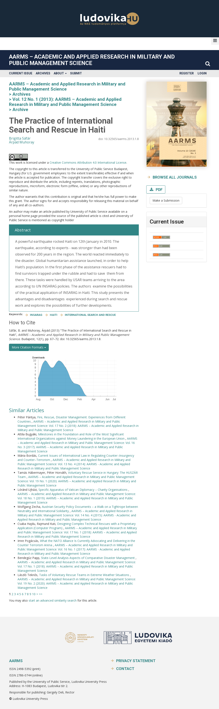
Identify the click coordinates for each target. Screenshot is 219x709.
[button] (215, 40)
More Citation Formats (29, 347)
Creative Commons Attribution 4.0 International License (88, 162)
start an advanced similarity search (53, 600)
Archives (43, 73)
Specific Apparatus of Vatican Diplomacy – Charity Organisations (83, 490)
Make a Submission (165, 200)
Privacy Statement (135, 660)
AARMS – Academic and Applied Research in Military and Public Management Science (92, 59)
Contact (125, 668)
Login (202, 73)
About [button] (60, 73)
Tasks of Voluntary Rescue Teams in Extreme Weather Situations (84, 575)
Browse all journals (175, 177)
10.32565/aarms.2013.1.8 (121, 139)
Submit (76, 73)
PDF (159, 189)
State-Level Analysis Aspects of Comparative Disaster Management (88, 558)
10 (34, 594)
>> (40, 594)
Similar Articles (26, 410)
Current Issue (20, 73)
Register (186, 73)
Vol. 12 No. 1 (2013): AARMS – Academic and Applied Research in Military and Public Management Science (65, 102)
